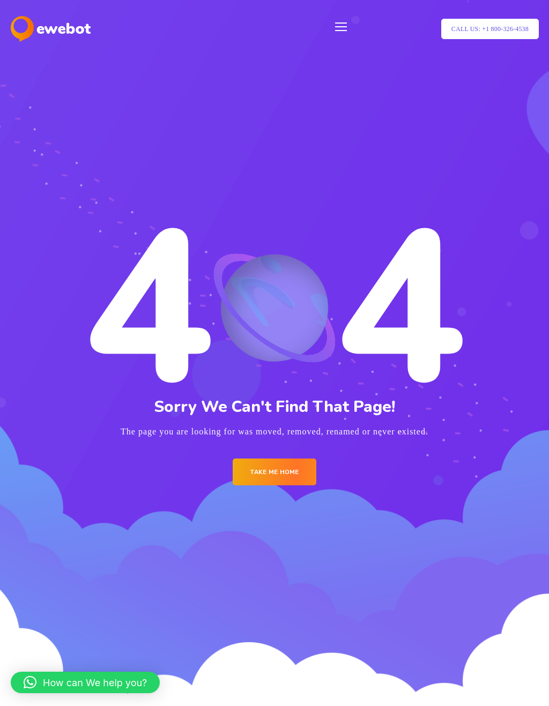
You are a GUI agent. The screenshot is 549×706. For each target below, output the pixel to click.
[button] (85, 682)
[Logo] (51, 29)
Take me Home (274, 472)
